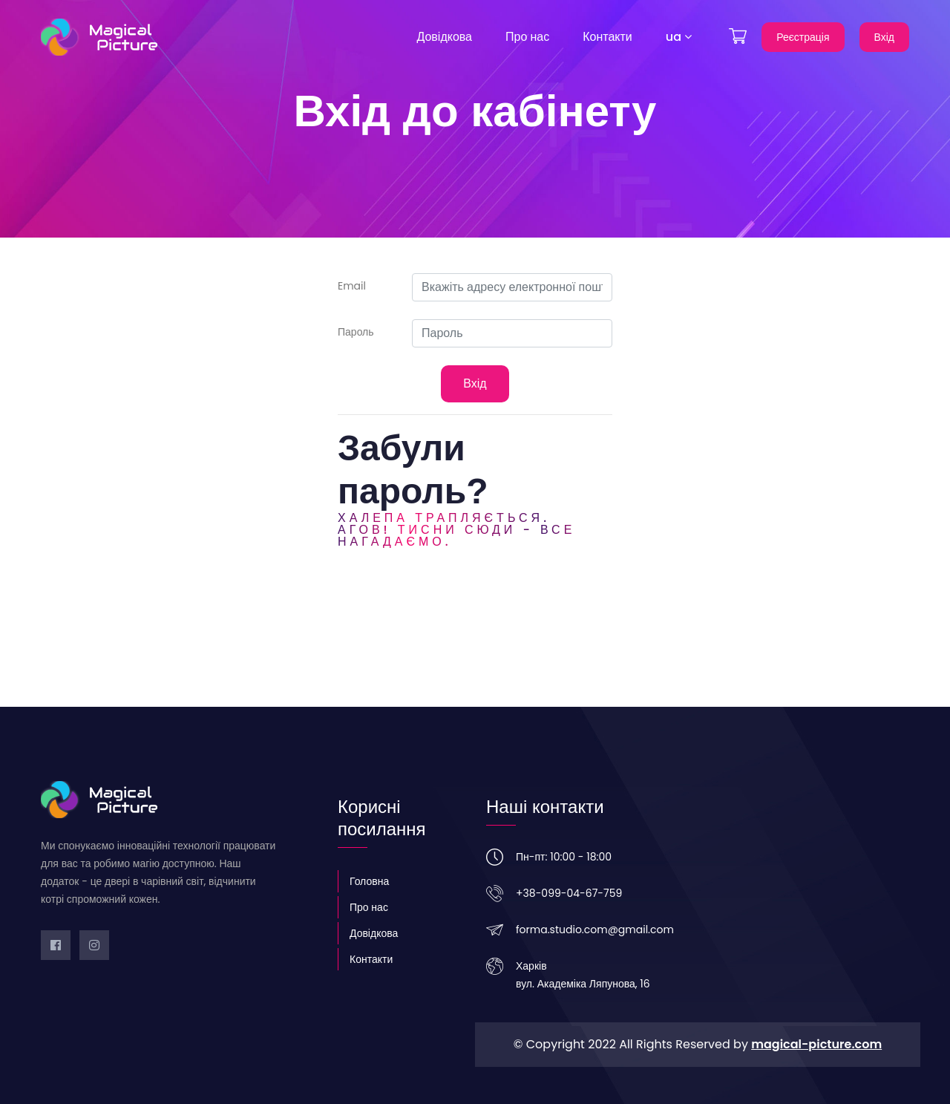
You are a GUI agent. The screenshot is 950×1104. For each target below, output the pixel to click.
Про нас (527, 36)
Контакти (607, 36)
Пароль (356, 331)
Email (352, 285)
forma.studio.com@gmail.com (595, 929)
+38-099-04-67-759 (569, 893)
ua (679, 36)
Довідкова (444, 36)
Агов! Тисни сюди (427, 529)
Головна (369, 881)
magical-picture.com (816, 1044)
